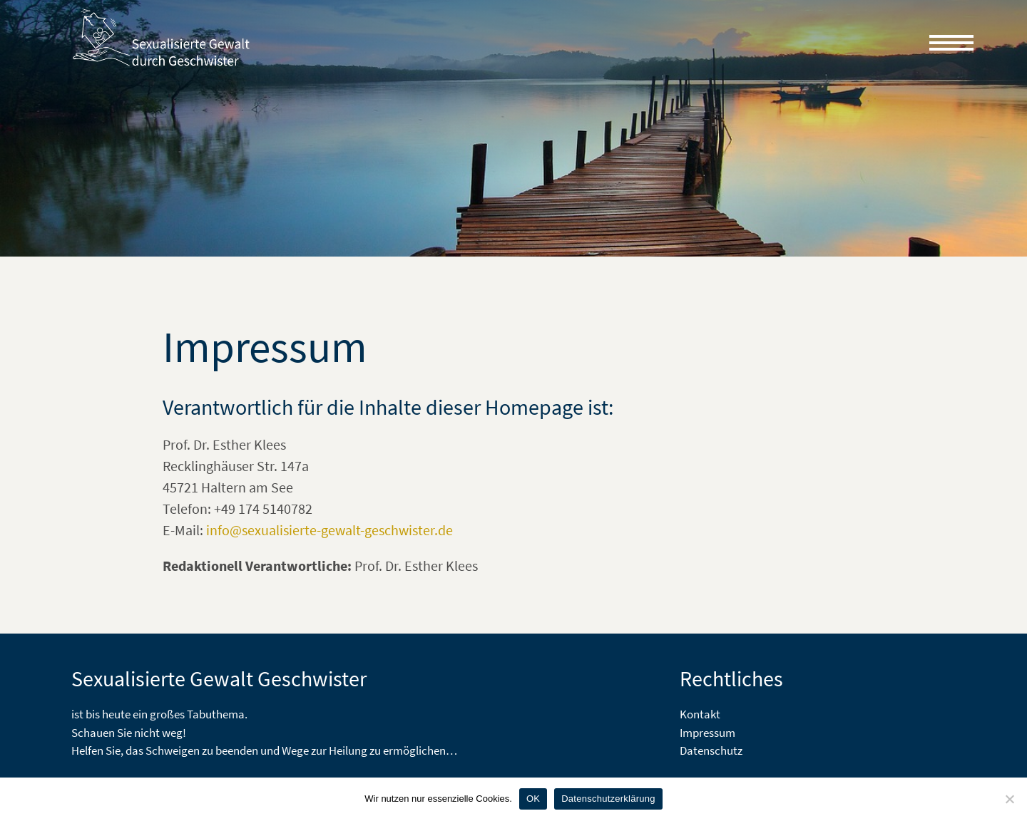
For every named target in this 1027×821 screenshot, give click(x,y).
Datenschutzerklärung (608, 798)
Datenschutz (711, 750)
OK (533, 798)
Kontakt (700, 714)
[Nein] (1009, 799)
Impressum (707, 732)
